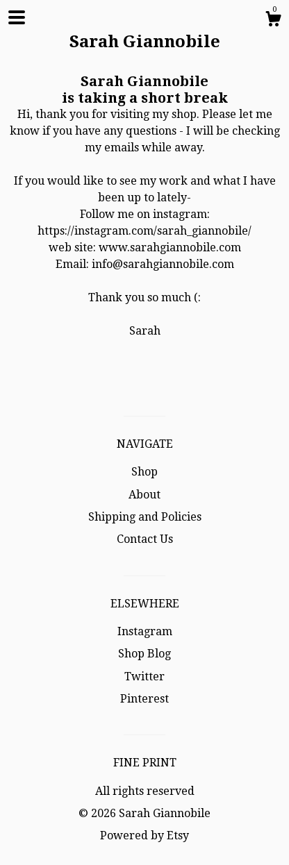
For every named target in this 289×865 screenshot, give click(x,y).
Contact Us (145, 539)
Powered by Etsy (144, 835)
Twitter (144, 676)
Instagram (144, 631)
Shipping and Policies (144, 516)
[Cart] (273, 20)
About (144, 494)
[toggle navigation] (16, 17)
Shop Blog (144, 653)
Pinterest (144, 698)
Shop (144, 471)
